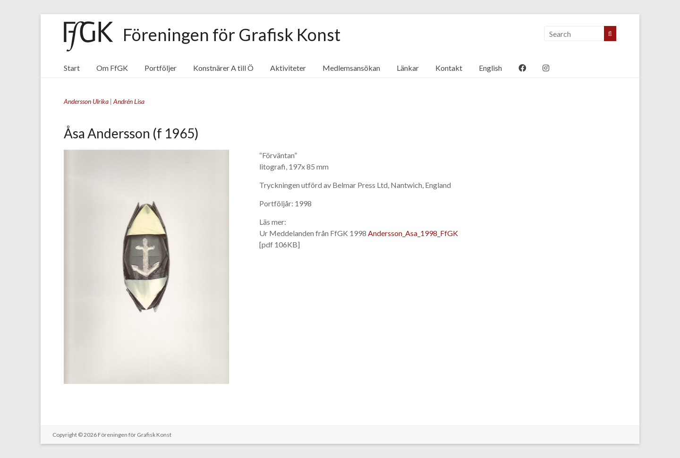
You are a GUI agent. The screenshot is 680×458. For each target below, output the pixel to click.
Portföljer (160, 67)
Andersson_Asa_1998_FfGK (413, 233)
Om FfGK (112, 67)
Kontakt (448, 67)
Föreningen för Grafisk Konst (231, 34)
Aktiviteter (288, 67)
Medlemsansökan (351, 67)
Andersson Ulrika (86, 101)
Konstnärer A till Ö (223, 67)
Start (72, 67)
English (490, 67)
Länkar (408, 67)
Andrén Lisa (128, 101)
